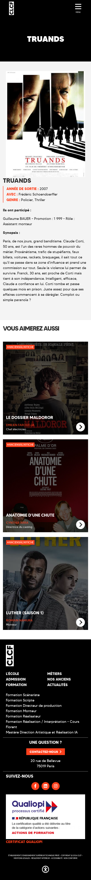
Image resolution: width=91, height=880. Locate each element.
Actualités (57, 684)
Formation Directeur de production (34, 705)
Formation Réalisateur (23, 716)
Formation (16, 684)
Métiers (54, 673)
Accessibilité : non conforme (64, 858)
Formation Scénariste (23, 695)
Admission (16, 679)
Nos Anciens (59, 679)
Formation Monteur (21, 711)
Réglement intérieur (40, 858)
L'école (12, 673)
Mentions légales (22, 858)
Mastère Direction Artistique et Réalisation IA (42, 732)
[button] (45, 868)
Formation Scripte (20, 700)
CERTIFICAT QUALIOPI (24, 841)
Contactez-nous (46, 752)
